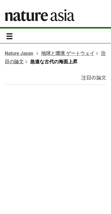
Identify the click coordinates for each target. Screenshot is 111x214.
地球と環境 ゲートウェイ (67, 53)
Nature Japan (19, 53)
